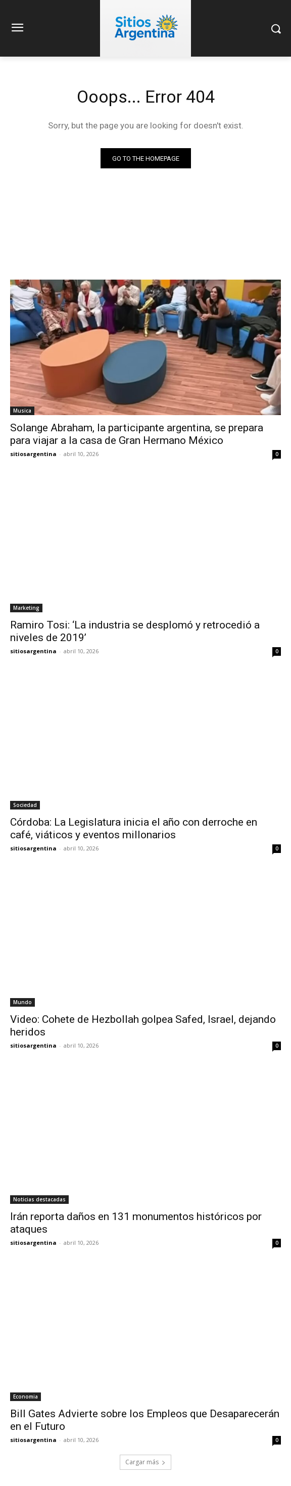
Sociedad (25, 804)
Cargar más (145, 1462)
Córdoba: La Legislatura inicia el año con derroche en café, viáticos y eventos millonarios (133, 828)
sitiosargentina (33, 454)
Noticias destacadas (39, 1199)
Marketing (26, 607)
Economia (25, 1396)
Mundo (22, 1002)
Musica (22, 410)
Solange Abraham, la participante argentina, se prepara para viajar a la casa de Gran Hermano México (136, 434)
